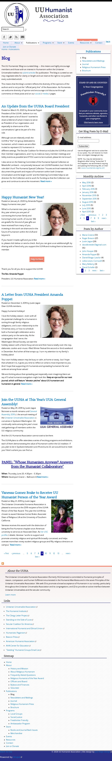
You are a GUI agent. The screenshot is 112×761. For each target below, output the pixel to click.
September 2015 (89, 199)
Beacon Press (13, 637)
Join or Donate (9, 47)
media (46, 94)
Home (4, 49)
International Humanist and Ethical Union (25, 628)
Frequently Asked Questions (23, 675)
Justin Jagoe (87, 241)
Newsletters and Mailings (93, 61)
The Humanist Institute (17, 611)
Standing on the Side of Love (19, 620)
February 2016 (88, 189)
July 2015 (86, 205)
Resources (84, 43)
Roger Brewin (88, 238)
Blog (84, 58)
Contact (98, 43)
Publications (14, 49)
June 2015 (86, 208)
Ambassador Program (20, 723)
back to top (6, 752)
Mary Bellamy (88, 264)
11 (50, 553)
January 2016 (88, 192)
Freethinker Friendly (19, 720)
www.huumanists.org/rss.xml (93, 168)
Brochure (86, 71)
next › (68, 553)
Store (59, 43)
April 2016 (86, 186)
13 (58, 553)
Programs (47, 43)
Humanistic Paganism (16, 633)
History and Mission (19, 669)
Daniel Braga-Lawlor (91, 258)
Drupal (17, 757)
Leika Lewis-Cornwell (92, 261)
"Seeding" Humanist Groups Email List (23, 650)
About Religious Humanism (22, 672)
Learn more (10, 595)
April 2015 (86, 212)
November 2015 (89, 195)
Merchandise (16, 733)
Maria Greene (88, 235)
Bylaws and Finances (19, 685)
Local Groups (16, 714)
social (38, 94)
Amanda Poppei (89, 254)
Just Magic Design (103, 752)
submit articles (28, 73)
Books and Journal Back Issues (24, 730)
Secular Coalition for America (20, 624)
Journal (85, 64)
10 (46, 553)
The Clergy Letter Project (17, 615)
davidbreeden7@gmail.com (94, 245)
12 (54, 553)
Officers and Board (18, 681)
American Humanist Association (21, 641)
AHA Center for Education (18, 646)
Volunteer (14, 688)
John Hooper (88, 251)
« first (6, 553)
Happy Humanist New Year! (22, 197)
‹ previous (15, 553)
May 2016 (86, 182)
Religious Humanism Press (94, 67)
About (17, 43)
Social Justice (16, 717)
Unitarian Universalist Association (20, 418)
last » (37, 557)
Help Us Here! (37, 259)
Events (71, 43)
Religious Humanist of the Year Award (27, 678)
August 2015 (87, 202)
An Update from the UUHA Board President (35, 106)
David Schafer (88, 267)
